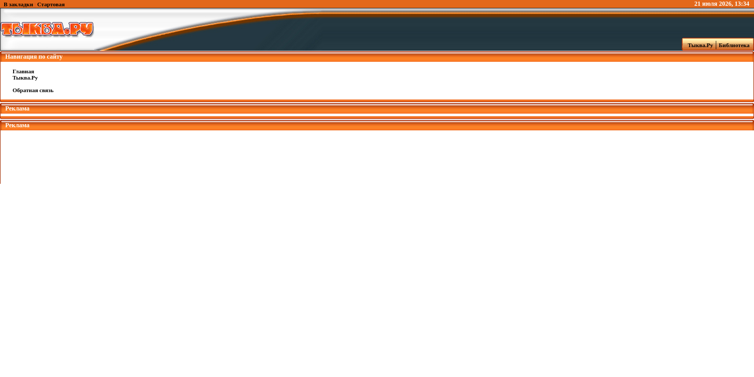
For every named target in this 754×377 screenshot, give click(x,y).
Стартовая (51, 4)
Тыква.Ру (698, 45)
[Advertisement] (377, 154)
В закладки (18, 4)
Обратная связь (33, 90)
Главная (23, 71)
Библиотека (735, 45)
